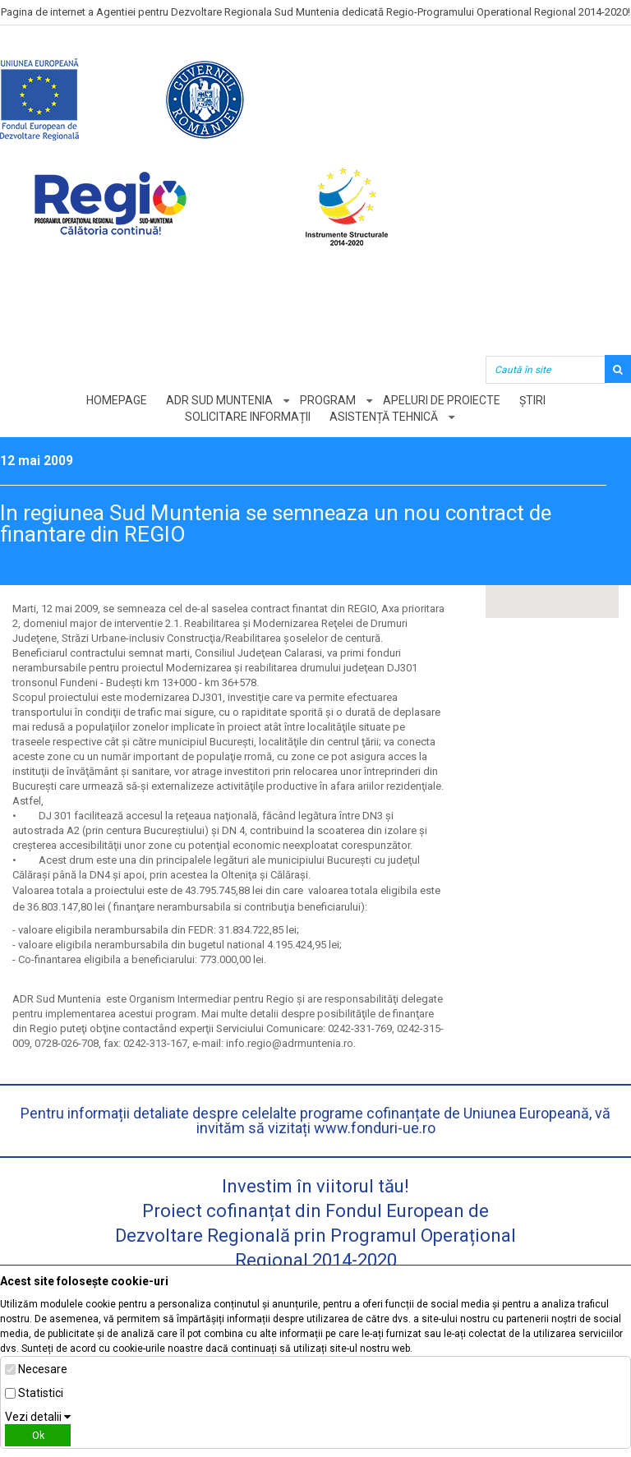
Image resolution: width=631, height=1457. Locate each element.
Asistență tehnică (383, 416)
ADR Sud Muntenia (219, 400)
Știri (532, 400)
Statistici (40, 1392)
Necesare (42, 1369)
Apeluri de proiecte (441, 400)
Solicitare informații (248, 416)
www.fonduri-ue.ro (374, 1128)
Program (328, 400)
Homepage (116, 400)
